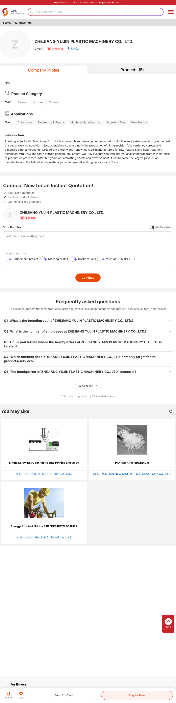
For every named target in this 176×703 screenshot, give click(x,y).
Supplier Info (23, 22)
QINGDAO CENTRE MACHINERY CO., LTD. (44, 473)
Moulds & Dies (116, 122)
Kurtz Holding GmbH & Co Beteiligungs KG (44, 537)
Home (7, 22)
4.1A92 (73, 49)
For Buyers (19, 684)
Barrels (22, 102)
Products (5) (132, 69)
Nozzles (38, 102)
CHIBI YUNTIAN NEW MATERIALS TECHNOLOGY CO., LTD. (132, 473)
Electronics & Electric (51, 122)
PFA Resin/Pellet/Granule (132, 462)
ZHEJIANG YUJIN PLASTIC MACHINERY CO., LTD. (86, 41)
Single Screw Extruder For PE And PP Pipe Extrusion (44, 462)
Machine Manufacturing (85, 122)
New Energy (139, 122)
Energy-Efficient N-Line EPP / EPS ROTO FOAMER (44, 526)
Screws (54, 102)
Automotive (24, 122)
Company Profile (44, 70)
